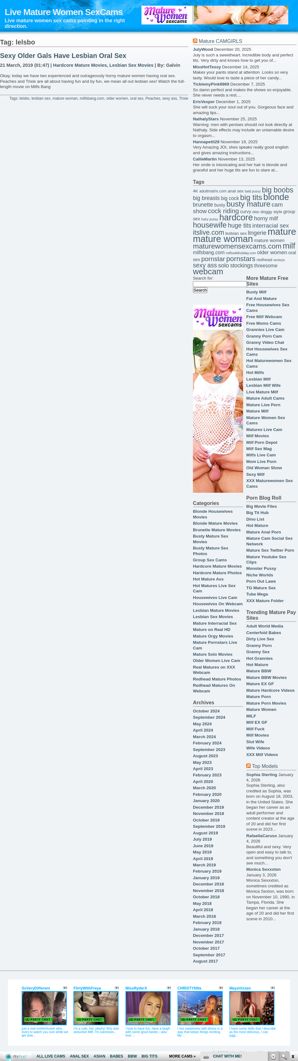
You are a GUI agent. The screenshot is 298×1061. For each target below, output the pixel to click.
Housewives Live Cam (215, 597)
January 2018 (206, 929)
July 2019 (202, 839)
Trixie (183, 98)
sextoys (279, 260)
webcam (208, 271)
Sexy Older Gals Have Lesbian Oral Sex (63, 56)
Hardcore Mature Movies (80, 65)
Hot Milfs (255, 372)
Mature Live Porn (263, 404)
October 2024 (206, 711)
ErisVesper (204, 101)
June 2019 (203, 845)
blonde (276, 197)
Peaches (153, 98)
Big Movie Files (261, 506)
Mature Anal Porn (263, 532)
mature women (269, 240)
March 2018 (204, 916)
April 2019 (203, 858)
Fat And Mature (261, 298)
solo (223, 265)
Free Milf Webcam (264, 316)
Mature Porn (258, 696)
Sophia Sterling (261, 774)
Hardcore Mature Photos (217, 572)
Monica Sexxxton (263, 869)
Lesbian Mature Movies (216, 610)
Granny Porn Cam (264, 336)
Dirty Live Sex (260, 639)
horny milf (266, 218)
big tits (251, 197)
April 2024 (203, 730)
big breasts (206, 198)
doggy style (271, 211)
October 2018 (206, 897)
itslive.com (208, 232)
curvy (245, 211)
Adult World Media (264, 626)
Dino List (255, 519)
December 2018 (208, 884)
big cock (230, 198)
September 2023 (209, 749)
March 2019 (204, 865)
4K (195, 191)
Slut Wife (255, 741)
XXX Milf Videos (262, 754)
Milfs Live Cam (261, 455)
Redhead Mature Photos (217, 679)
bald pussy (253, 191)
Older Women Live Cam (216, 660)
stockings (241, 265)
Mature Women (261, 709)
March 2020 (204, 787)
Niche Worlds (259, 575)
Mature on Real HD (211, 629)
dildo (255, 212)
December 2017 (208, 935)
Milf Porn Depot (261, 442)
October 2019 (206, 820)
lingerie (257, 232)
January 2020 (206, 800)
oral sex (136, 98)
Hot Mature (257, 525)
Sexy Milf (255, 474)
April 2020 (203, 781)
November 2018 (208, 890)
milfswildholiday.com (241, 253)
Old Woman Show (264, 467)
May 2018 (202, 903)
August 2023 (205, 756)
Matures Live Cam (264, 429)
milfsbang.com (92, 98)
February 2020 (207, 794)
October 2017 (206, 948)
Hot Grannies (259, 658)
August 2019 (205, 833)
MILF (251, 716)
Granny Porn (259, 645)
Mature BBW (258, 671)
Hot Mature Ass (208, 579)
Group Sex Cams (210, 560)
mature (282, 231)
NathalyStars (206, 119)
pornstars (240, 259)
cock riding (223, 210)
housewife (210, 225)
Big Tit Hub (257, 512)
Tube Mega (257, 594)
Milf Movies (257, 435)
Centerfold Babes (263, 632)
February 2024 (207, 743)
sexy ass (169, 98)
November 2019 (208, 813)
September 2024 (209, 717)
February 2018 (207, 922)
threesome (265, 265)
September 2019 (209, 826)
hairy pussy (209, 219)
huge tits (239, 225)
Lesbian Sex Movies (131, 65)
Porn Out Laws (261, 581)
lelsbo (24, 98)
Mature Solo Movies (212, 654)
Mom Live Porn (261, 461)
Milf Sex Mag (259, 448)
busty (219, 204)
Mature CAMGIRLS (220, 41)
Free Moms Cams (263, 323)
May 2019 (202, 852)
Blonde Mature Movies (215, 523)
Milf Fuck (255, 729)
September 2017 (209, 955)
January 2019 (206, 877)
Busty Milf (256, 292)
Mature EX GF (260, 683)
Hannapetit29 (206, 141)
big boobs (277, 190)
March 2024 (204, 736)
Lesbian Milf (258, 379)
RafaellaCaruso (261, 835)
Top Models (265, 766)
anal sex (236, 191)
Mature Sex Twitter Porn (270, 550)
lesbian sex (40, 98)
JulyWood (203, 49)
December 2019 (208, 807)
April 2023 (203, 768)
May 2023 (202, 762)
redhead (264, 259)
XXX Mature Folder (265, 600)
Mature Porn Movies (266, 703)
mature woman (65, 98)
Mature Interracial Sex (215, 623)
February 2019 (207, 871)
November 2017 (208, 942)
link (292, 963)
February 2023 (207, 775)
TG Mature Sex (261, 588)
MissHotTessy (207, 67)
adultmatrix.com (212, 191)
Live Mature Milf (262, 392)
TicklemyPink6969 (211, 84)
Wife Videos (258, 748)
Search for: (203, 278)
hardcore (236, 217)
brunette (203, 205)
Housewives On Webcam (218, 603)
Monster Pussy (261, 568)
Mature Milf (257, 411)
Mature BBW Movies (266, 677)
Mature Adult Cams (265, 398)
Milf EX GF (256, 722)
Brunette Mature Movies (217, 530)
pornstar (213, 258)
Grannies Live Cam (265, 329)
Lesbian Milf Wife (263, 385)
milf (289, 245)
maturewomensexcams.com (237, 246)
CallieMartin (205, 159)
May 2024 (202, 724)
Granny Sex (258, 651)
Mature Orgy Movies (213, 636)
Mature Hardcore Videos (270, 690)
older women (117, 98)
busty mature (248, 204)
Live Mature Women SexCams (64, 12)
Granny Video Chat (265, 342)
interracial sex (271, 225)
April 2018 (203, 909)
